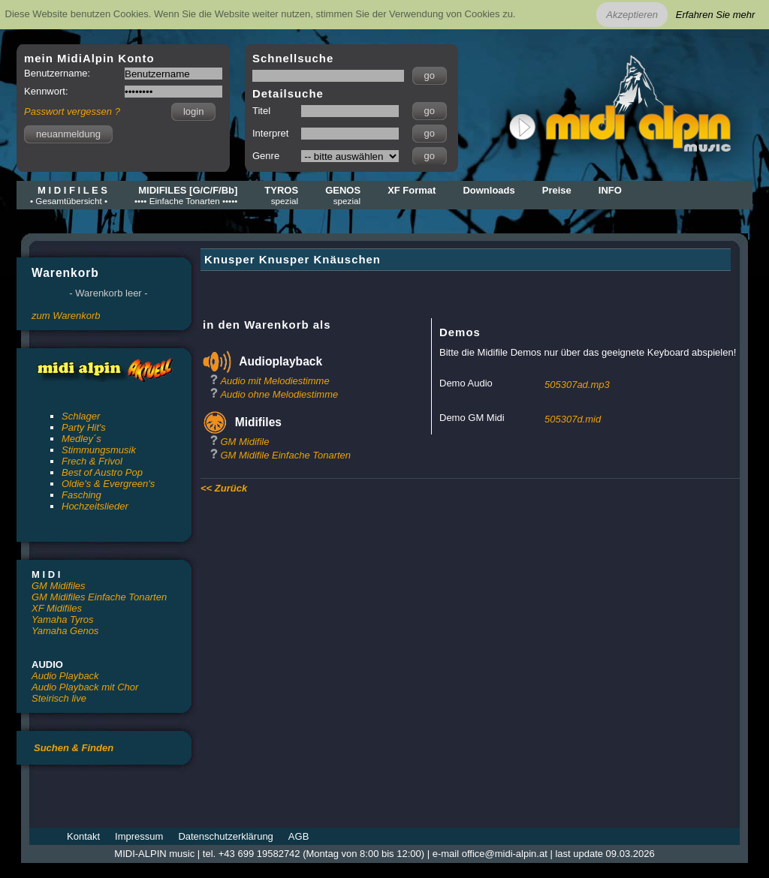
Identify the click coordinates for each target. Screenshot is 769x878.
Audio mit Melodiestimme (274, 380)
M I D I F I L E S (68, 195)
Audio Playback (65, 675)
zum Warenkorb (66, 315)
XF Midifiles (57, 608)
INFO (610, 190)
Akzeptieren (632, 14)
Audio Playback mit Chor (85, 687)
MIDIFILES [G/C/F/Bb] (185, 195)
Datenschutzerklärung (225, 836)
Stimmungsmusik (99, 450)
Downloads (488, 190)
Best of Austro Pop (102, 472)
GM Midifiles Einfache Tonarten (99, 597)
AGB (298, 836)
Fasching (81, 495)
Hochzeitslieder (95, 506)
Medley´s (81, 438)
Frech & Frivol (92, 461)
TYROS (281, 195)
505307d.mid (572, 419)
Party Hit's (84, 427)
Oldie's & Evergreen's (108, 483)
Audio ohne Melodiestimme (279, 394)
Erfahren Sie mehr (715, 14)
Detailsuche (288, 93)
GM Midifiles (59, 585)
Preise (556, 190)
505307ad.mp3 (577, 384)
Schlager (81, 416)
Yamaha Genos (65, 630)
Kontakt (83, 836)
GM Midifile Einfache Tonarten (285, 455)
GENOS (342, 195)
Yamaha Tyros (63, 619)
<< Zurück (224, 488)
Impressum (139, 836)
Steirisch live (59, 698)
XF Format (412, 190)
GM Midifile (244, 441)
